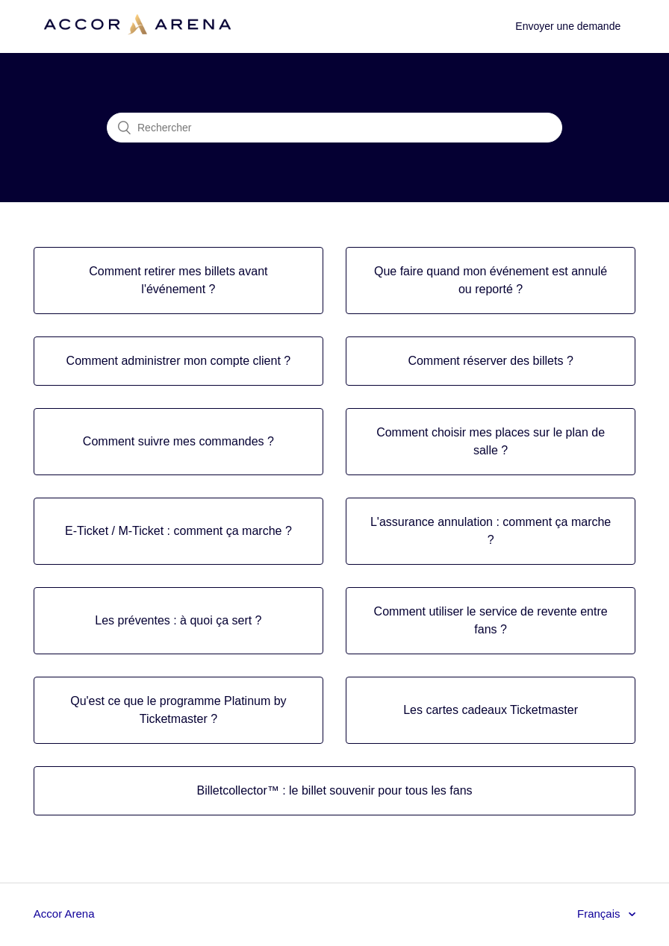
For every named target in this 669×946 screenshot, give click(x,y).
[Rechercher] (334, 127)
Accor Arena (64, 913)
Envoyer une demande (567, 26)
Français (600, 913)
